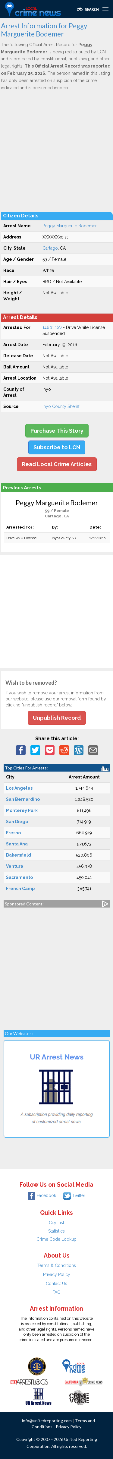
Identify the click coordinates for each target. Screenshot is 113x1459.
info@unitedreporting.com (47, 1420)
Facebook (42, 1195)
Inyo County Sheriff (61, 406)
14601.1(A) (52, 327)
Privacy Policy (56, 1274)
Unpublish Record (57, 718)
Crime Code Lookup (56, 1239)
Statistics (56, 1231)
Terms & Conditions (56, 1265)
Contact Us (56, 1283)
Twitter (74, 1195)
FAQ (56, 1292)
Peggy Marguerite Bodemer (69, 225)
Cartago (50, 248)
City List (56, 1222)
